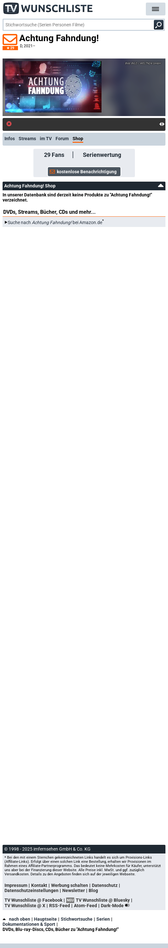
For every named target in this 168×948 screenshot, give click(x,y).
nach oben (16, 919)
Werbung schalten (69, 885)
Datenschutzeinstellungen (31, 890)
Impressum (15, 885)
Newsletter (73, 890)
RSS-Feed (59, 905)
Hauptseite (45, 919)
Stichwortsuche (77, 919)
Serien (103, 919)
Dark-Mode (116, 905)
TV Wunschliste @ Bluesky (103, 900)
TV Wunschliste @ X (24, 905)
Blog (93, 890)
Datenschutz (105, 885)
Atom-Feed (85, 905)
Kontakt (39, 885)
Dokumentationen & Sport (29, 924)
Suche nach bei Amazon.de (55, 222)
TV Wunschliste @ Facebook (33, 900)
